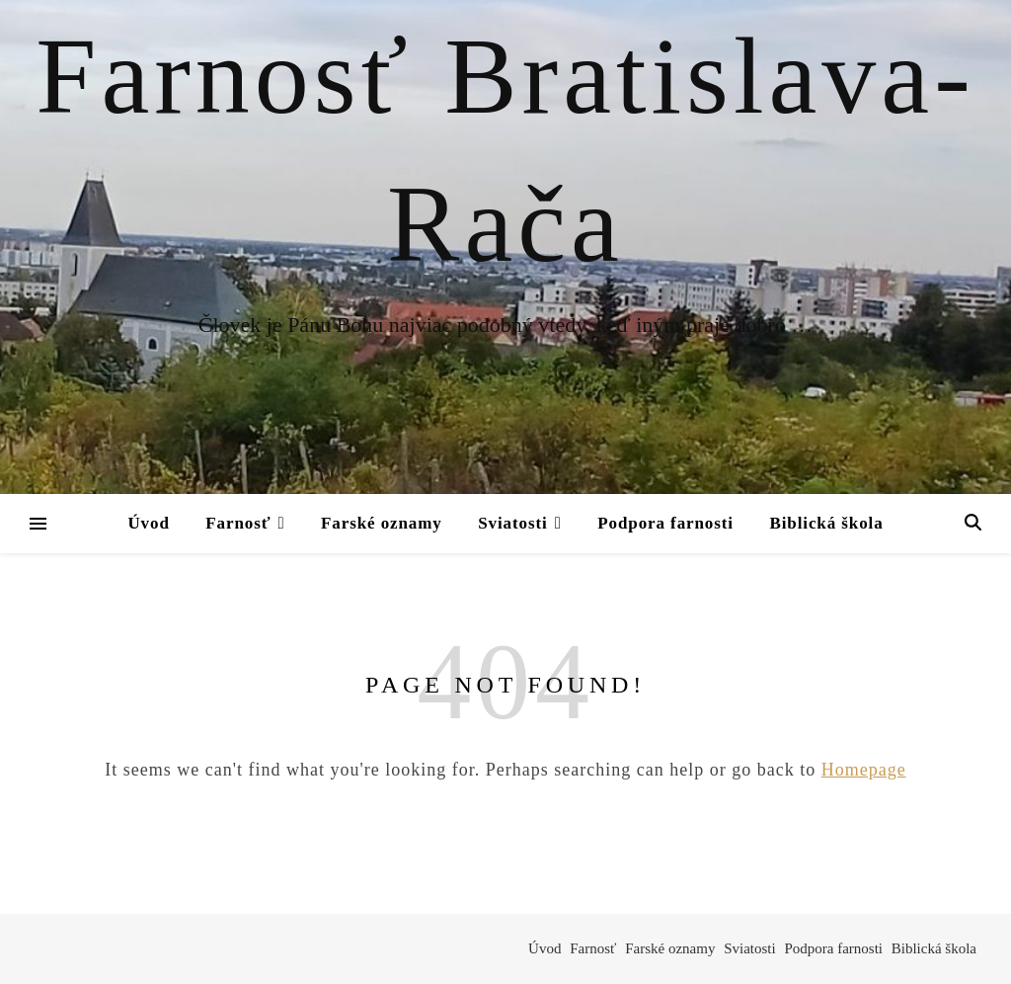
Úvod (148, 523)
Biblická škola (826, 523)
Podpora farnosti (665, 523)
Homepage (863, 769)
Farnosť (238, 523)
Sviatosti (512, 523)
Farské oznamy (381, 523)
